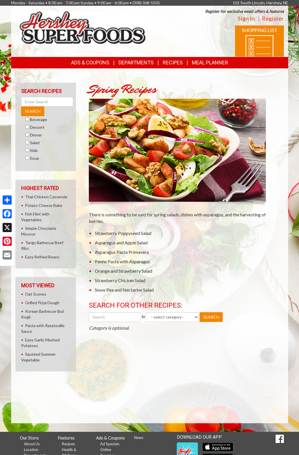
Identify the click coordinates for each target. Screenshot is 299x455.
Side (34, 150)
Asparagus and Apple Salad (121, 242)
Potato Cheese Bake (43, 205)
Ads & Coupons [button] (90, 63)
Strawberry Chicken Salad (120, 280)
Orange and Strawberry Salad (123, 271)
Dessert (37, 127)
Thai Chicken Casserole (46, 196)
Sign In (246, 18)
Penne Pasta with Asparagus (122, 261)
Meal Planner (210, 63)
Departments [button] (136, 63)
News (138, 437)
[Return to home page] (82, 27)
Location (31, 449)
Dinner (36, 134)
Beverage (38, 119)
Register (273, 18)
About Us (32, 444)
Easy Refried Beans (42, 256)
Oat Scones (35, 294)
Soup (34, 158)
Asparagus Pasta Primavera (122, 252)
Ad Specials (109, 444)
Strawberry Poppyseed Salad (123, 233)
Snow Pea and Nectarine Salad (124, 289)
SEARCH (211, 316)
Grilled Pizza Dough (42, 302)
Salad (34, 142)
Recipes (173, 63)
